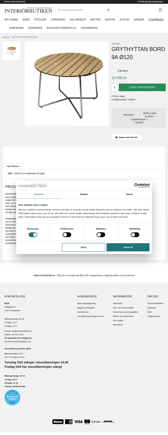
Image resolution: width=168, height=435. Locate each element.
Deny (83, 247)
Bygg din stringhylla (85, 308)
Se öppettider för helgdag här (18, 338)
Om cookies (118, 320)
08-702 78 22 (18, 334)
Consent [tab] (38, 194)
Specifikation (13, 166)
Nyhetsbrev (118, 325)
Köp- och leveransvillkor (123, 308)
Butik (149, 312)
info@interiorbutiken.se (21, 331)
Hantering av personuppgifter (125, 312)
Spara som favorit (126, 137)
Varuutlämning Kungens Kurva (90, 316)
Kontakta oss (83, 312)
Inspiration (151, 308)
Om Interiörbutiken (155, 303)
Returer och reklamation (123, 316)
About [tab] (129, 194)
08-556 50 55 (18, 386)
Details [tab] (84, 194)
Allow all (128, 247)
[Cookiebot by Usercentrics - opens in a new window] (136, 185)
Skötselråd (117, 303)
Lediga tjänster (153, 316)
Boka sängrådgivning (86, 303)
